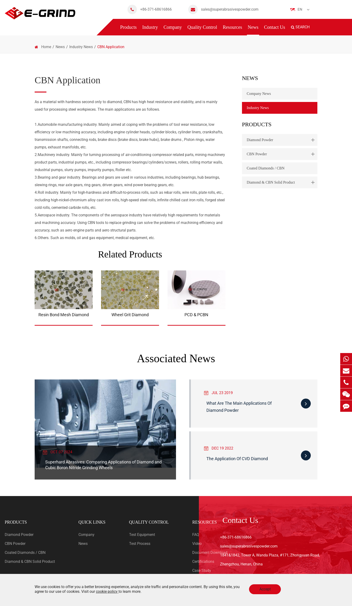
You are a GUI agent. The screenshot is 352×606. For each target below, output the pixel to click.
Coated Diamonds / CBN (265, 168)
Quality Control (202, 30)
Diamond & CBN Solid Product (281, 182)
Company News (259, 94)
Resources (232, 30)
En (300, 9)
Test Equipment (142, 534)
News (253, 30)
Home (46, 47)
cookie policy (107, 591)
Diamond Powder (281, 139)
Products (128, 30)
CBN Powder (281, 154)
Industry (150, 30)
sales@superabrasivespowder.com (223, 9)
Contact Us (274, 30)
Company (173, 30)
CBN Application (110, 47)
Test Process (139, 543)
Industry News (81, 47)
